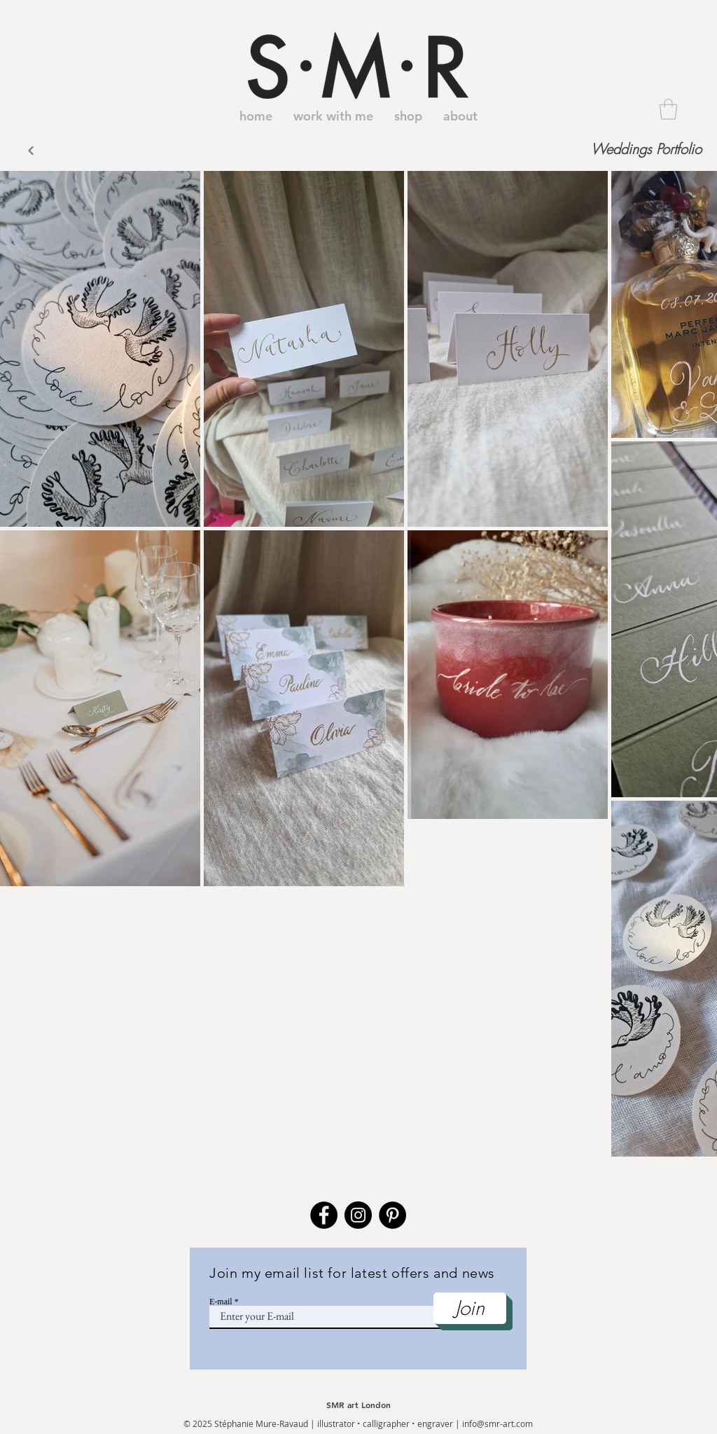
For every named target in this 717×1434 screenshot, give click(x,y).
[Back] (30, 151)
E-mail (220, 1301)
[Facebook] (323, 1215)
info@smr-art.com (497, 1423)
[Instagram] (358, 1215)
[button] (668, 109)
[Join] (469, 1308)
